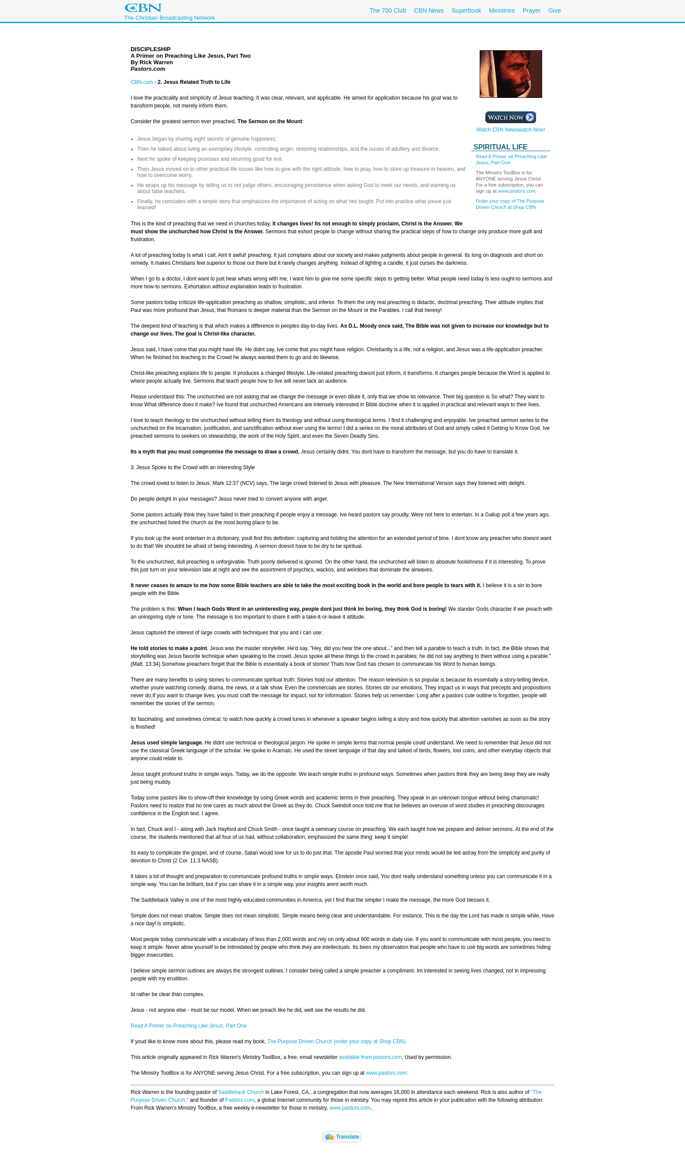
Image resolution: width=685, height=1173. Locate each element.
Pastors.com (239, 1100)
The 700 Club (388, 10)
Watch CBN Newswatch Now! (510, 127)
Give (554, 10)
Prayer (531, 10)
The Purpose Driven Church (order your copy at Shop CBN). (337, 1041)
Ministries (502, 10)
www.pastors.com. (517, 191)
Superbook (466, 10)
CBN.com (142, 82)
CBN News (429, 10)
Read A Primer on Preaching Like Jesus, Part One (189, 1026)
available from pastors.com (370, 1057)
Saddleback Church (241, 1092)
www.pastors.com (349, 1108)
